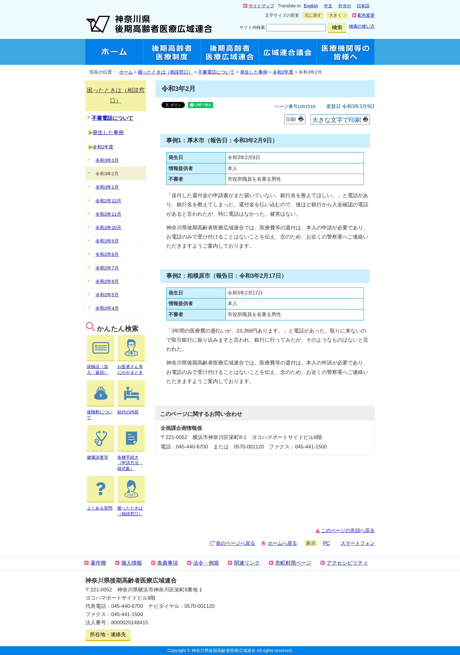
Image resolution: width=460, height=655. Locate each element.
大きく (334, 15)
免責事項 (167, 563)
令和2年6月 (107, 281)
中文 (328, 5)
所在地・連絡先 (108, 634)
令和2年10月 (108, 227)
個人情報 (131, 563)
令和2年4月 (107, 308)
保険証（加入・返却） (100, 367)
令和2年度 (283, 72)
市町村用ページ (293, 563)
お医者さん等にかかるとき (131, 367)
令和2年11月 (108, 214)
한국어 (344, 5)
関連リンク (247, 563)
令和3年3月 (107, 160)
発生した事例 (253, 72)
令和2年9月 (107, 240)
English (311, 5)
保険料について (100, 412)
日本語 (363, 5)
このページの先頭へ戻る (348, 530)
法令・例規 (206, 563)
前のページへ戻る (235, 543)
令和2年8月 (107, 254)
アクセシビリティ (347, 563)
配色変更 (366, 15)
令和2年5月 (107, 294)
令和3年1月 (107, 187)
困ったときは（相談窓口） (165, 72)
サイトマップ (261, 5)
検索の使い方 (362, 26)
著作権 (98, 563)
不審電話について (216, 72)
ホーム (126, 72)
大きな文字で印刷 (336, 120)
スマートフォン (358, 543)
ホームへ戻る (282, 543)
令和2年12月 (108, 200)
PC (326, 543)
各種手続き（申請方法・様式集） (131, 460)
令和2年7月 (107, 267)
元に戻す (311, 15)
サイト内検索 (252, 27)
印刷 (291, 119)
